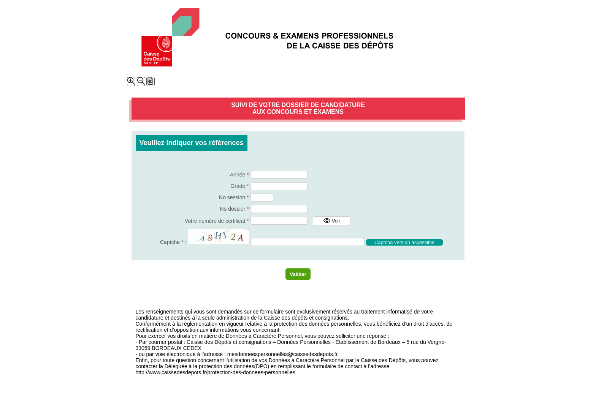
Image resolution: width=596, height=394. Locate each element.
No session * (234, 197)
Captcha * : (173, 242)
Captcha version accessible (404, 242)
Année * (239, 175)
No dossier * (234, 209)
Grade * (239, 186)
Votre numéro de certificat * (217, 221)
